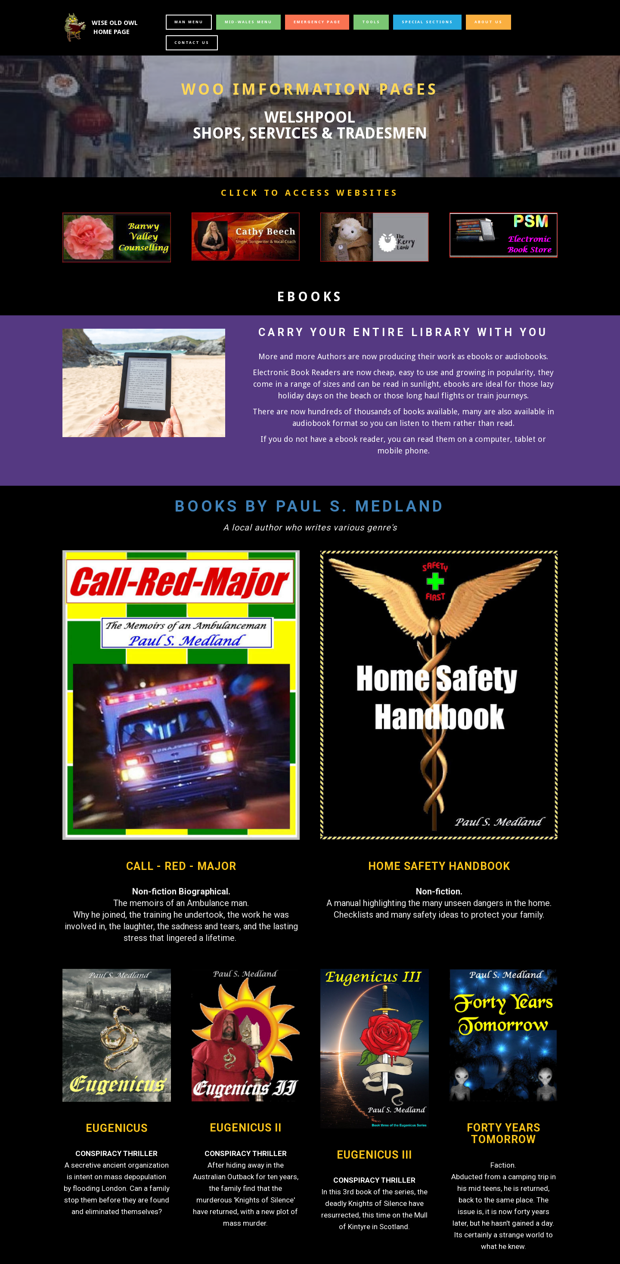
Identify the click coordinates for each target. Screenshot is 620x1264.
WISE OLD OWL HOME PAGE (116, 27)
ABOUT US (488, 22)
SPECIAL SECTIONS (427, 22)
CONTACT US (191, 42)
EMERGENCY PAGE (317, 22)
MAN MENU (188, 22)
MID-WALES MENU (248, 22)
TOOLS (371, 22)
